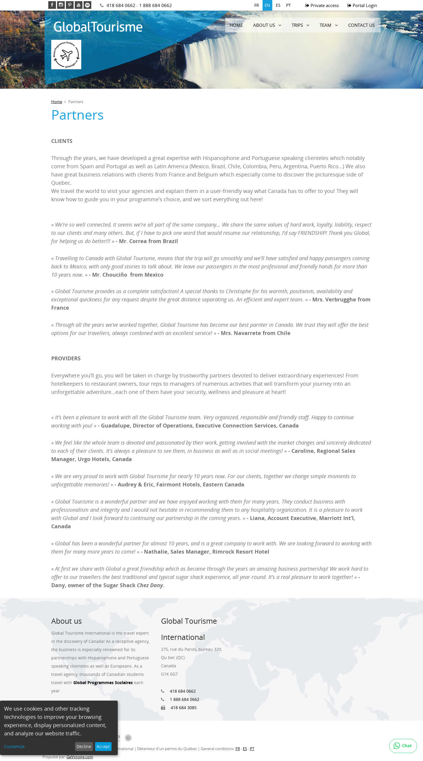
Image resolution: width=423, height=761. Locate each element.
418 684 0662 (121, 5)
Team (325, 25)
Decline (84, 746)
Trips (297, 25)
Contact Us (361, 25)
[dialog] (59, 728)
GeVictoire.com (80, 757)
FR (256, 5)
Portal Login (362, 5)
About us (264, 25)
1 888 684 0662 (155, 5)
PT (288, 5)
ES (278, 5)
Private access (322, 5)
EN (267, 5)
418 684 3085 (184, 707)
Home (236, 25)
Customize (14, 746)
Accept (103, 746)
